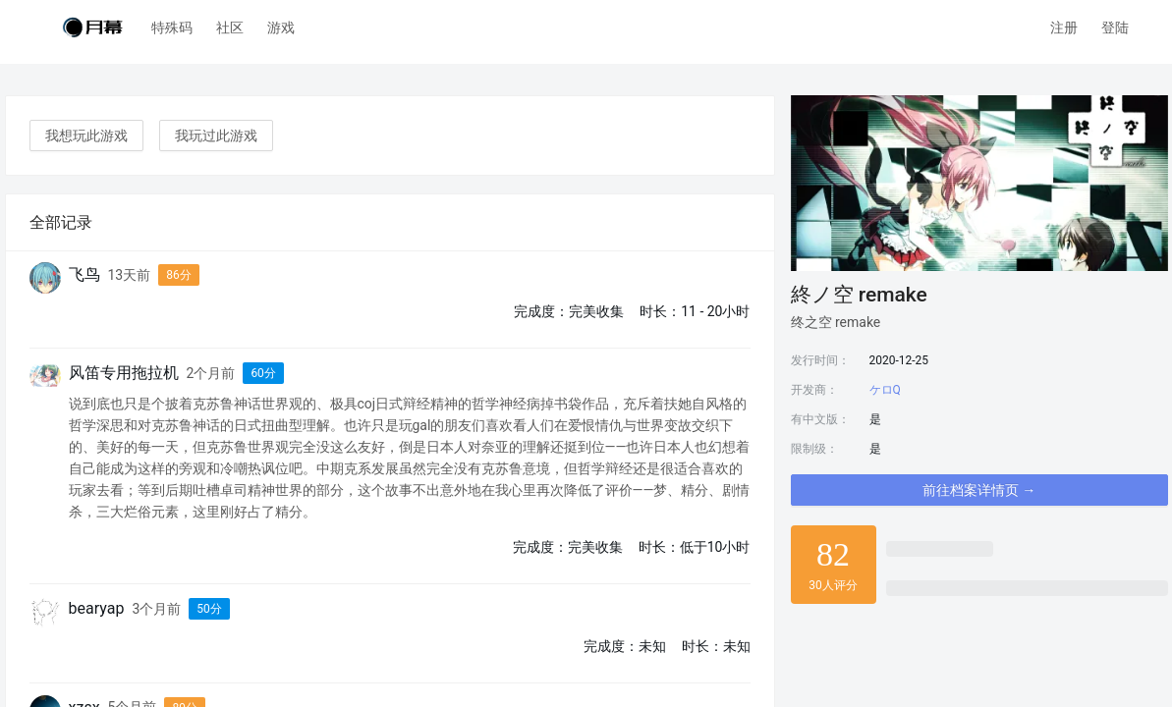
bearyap (97, 608)
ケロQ (885, 390)
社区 (230, 27)
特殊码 (172, 27)
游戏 (281, 27)
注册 (1064, 27)
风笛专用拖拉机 (124, 372)
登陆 (1115, 27)
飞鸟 (84, 274)
